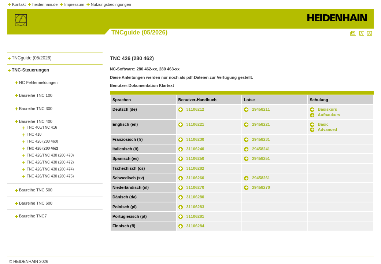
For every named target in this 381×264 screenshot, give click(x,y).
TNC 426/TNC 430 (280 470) (50, 155)
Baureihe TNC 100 (35, 95)
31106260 (195, 178)
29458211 (261, 109)
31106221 (195, 124)
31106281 (195, 216)
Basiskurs (327, 109)
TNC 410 (34, 134)
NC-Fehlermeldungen (38, 82)
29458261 (261, 178)
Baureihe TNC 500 (35, 190)
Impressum (74, 4)
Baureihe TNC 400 (35, 121)
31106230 (195, 139)
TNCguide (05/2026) (32, 57)
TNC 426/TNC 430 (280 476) (50, 176)
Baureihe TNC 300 (35, 108)
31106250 (195, 158)
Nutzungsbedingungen (111, 4)
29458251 (261, 158)
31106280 (195, 197)
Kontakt (19, 4)
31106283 (195, 207)
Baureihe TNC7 (33, 216)
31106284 (195, 226)
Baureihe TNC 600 (35, 203)
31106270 (195, 187)
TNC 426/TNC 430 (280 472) (50, 162)
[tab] (55, 56)
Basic (323, 124)
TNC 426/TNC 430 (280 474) (50, 169)
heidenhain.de (45, 4)
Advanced (327, 129)
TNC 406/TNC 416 (42, 127)
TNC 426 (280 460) (42, 141)
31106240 (195, 149)
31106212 (195, 109)
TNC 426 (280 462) (42, 148)
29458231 (261, 139)
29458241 (261, 149)
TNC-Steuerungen (30, 70)
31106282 (195, 168)
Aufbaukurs (329, 115)
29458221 (261, 124)
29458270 (261, 187)
